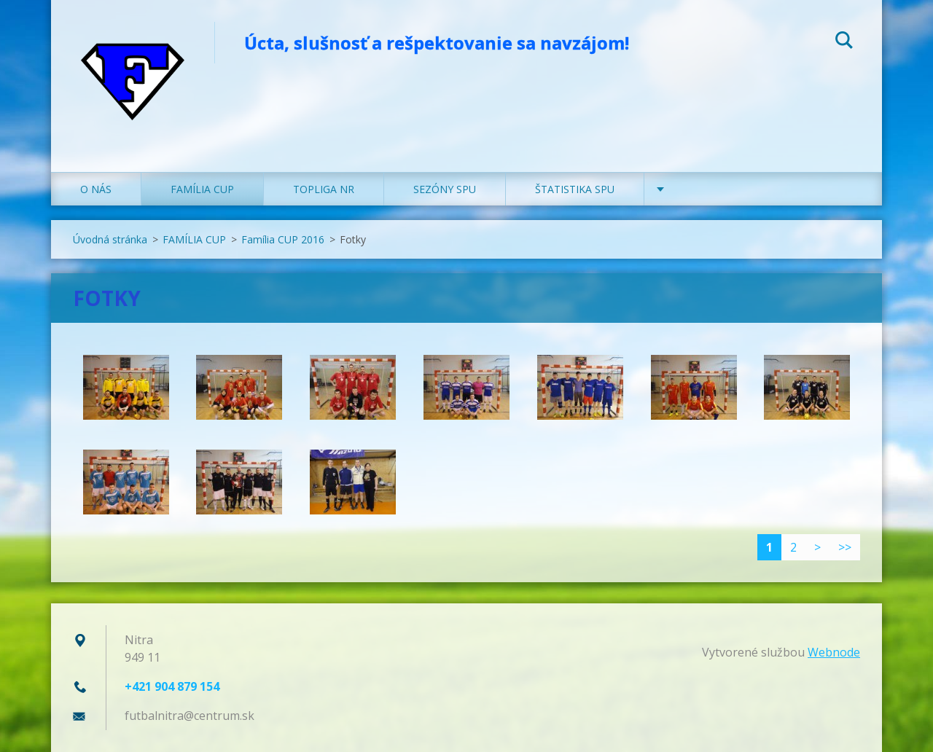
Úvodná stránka (110, 239)
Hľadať (844, 42)
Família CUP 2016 (282, 239)
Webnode (834, 652)
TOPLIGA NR (323, 189)
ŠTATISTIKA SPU (574, 189)
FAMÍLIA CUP (202, 189)
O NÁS (96, 189)
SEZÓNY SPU (444, 189)
